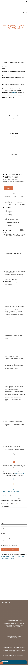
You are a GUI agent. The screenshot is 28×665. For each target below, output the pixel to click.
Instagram (16, 473)
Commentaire (5, 507)
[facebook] (3, 602)
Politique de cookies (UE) (15, 649)
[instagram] (6, 602)
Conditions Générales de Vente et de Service (14, 649)
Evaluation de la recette (7, 503)
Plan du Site (18, 650)
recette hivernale (13, 66)
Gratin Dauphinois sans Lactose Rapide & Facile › (18, 491)
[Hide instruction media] (23, 230)
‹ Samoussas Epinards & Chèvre (5, 491)
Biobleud (14, 92)
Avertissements (16, 647)
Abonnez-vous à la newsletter (9, 546)
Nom (2, 524)
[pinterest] (9, 602)
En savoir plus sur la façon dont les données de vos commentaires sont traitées (14, 556)
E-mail (2, 528)
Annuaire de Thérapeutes (7, 647)
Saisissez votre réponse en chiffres (9, 538)
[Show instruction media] (21, 230)
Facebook (22, 473)
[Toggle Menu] (23, 12)
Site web (3, 533)
